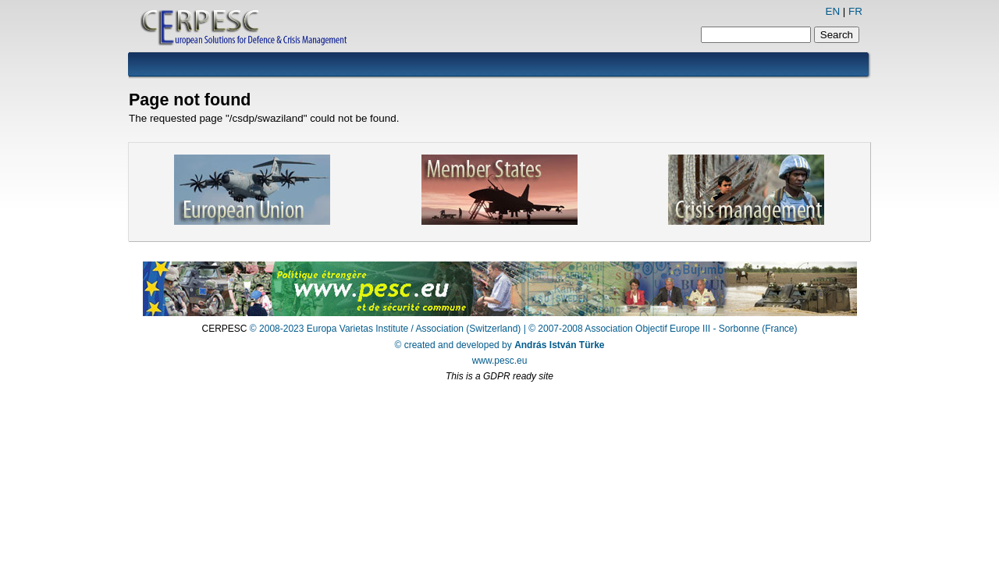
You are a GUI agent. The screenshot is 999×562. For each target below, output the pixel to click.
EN (832, 11)
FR (855, 11)
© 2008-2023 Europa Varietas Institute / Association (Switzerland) (385, 328)
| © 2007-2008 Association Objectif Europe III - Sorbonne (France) (661, 328)
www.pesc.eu (500, 360)
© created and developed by (500, 345)
